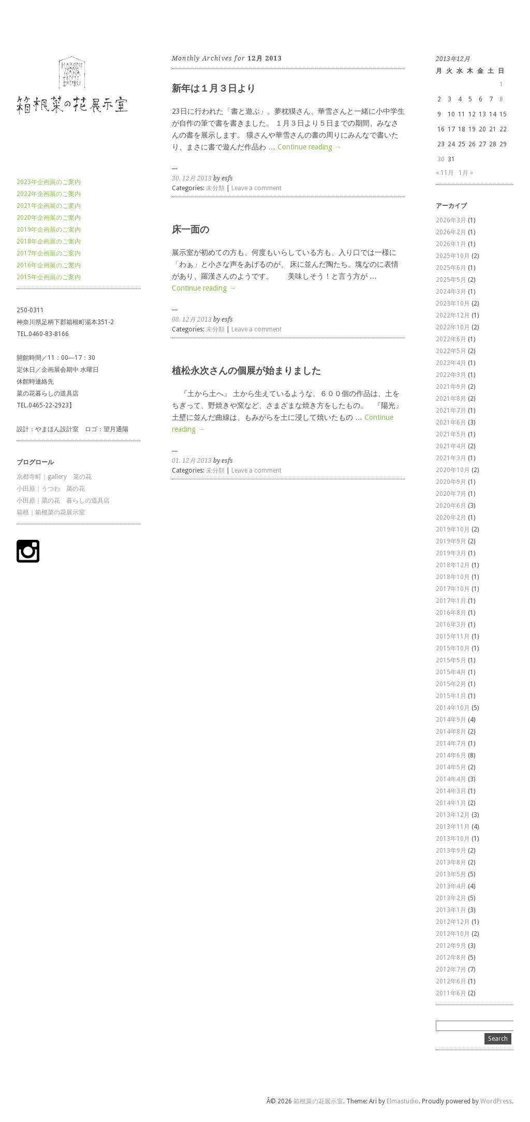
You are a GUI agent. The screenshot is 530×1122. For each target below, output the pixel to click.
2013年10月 (453, 838)
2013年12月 (453, 814)
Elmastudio (403, 1101)
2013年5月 (451, 874)
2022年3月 (451, 374)
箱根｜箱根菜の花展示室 (51, 512)
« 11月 (445, 172)
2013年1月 (451, 910)
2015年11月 (453, 636)
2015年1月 (451, 696)
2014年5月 (451, 767)
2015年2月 (451, 684)
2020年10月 (453, 470)
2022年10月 (453, 327)
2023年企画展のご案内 (49, 182)
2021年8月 (451, 398)
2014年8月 (451, 731)
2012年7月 (451, 969)
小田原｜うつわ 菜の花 (51, 488)
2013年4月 (451, 886)
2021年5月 (451, 434)
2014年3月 (451, 791)
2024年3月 (451, 291)
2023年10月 (453, 303)
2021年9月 (451, 386)
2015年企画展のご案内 (49, 277)
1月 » (466, 172)
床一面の (190, 229)
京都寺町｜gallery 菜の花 (54, 476)
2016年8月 (451, 612)
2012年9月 (451, 945)
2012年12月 (453, 922)
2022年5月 (451, 351)
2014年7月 (451, 743)
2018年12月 (453, 565)
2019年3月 (451, 553)
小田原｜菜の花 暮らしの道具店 (63, 500)
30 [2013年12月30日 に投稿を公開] (441, 159)
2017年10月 (453, 589)
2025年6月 (451, 267)
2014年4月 (451, 779)
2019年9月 (451, 541)
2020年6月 (451, 505)
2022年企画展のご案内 (49, 194)
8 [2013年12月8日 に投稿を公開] (501, 99)
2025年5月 (451, 279)
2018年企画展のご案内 (49, 241)
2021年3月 (451, 458)
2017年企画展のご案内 (49, 253)
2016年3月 (451, 624)
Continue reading (309, 147)
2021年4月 (451, 446)
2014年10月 (453, 707)
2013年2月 (451, 898)
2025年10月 (453, 256)
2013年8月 (451, 862)
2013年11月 (453, 826)
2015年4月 (451, 672)
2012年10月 (453, 933)
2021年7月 (451, 410)
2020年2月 (451, 517)
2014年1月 (451, 803)
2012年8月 (451, 957)
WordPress (496, 1101)
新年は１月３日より (214, 88)
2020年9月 (451, 482)
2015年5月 (451, 660)
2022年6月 (451, 339)
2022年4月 (451, 363)
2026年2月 (451, 232)
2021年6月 (451, 422)
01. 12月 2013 (192, 460)
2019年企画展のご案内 (49, 229)
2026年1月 (451, 244)
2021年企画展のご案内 (49, 205)
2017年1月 (451, 600)
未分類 (215, 188)
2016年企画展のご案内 (49, 265)
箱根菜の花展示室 (41, 25)
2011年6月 (451, 993)
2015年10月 (453, 648)
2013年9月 (451, 850)
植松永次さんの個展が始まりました (246, 370)
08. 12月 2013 (192, 319)
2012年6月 (451, 981)
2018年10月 (453, 577)
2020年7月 (451, 493)
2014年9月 (451, 719)
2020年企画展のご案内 (49, 217)
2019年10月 (453, 529)
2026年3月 (451, 220)
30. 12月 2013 (192, 178)
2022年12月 (453, 315)
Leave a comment (256, 188)
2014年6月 (451, 755)
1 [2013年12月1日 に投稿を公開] (501, 84)
